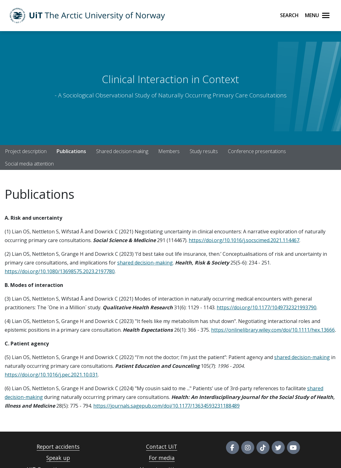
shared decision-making (145, 262)
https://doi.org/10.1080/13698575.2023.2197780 (60, 271)
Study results (204, 151)
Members (169, 151)
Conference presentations (257, 151)
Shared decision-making (122, 151)
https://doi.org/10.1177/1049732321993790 (266, 307)
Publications (71, 151)
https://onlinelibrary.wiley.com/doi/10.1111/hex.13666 (273, 329)
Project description (26, 151)
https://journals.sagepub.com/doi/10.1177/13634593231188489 (166, 405)
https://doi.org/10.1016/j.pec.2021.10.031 (51, 374)
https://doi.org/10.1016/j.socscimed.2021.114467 (244, 240)
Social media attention (29, 163)
